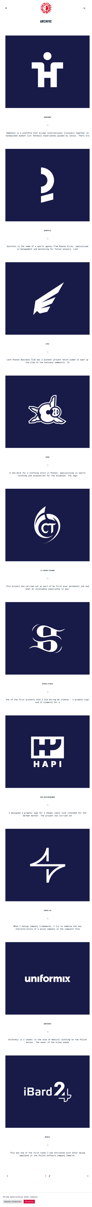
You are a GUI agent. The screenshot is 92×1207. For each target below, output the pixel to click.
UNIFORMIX (47, 1024)
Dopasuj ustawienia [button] (12, 1201)
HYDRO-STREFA (47, 684)
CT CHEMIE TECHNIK (47, 570)
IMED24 (47, 1137)
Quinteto (47, 230)
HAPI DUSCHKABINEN (47, 797)
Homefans (47, 117)
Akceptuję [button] (29, 1201)
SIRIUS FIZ (47, 910)
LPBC (47, 344)
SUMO (47, 457)
